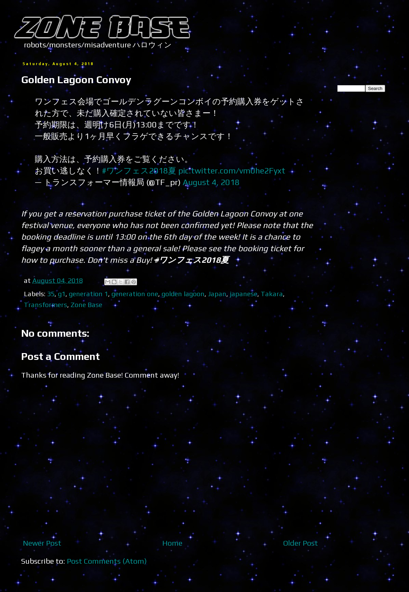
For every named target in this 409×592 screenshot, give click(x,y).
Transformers (45, 304)
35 (51, 294)
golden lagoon (183, 294)
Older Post (300, 542)
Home (172, 542)
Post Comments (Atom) (107, 561)
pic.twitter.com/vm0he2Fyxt (231, 170)
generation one (134, 294)
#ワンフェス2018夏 (139, 170)
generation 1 (88, 294)
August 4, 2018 (211, 182)
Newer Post (42, 542)
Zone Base (86, 304)
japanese (243, 294)
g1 (61, 294)
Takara (272, 294)
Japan (217, 294)
